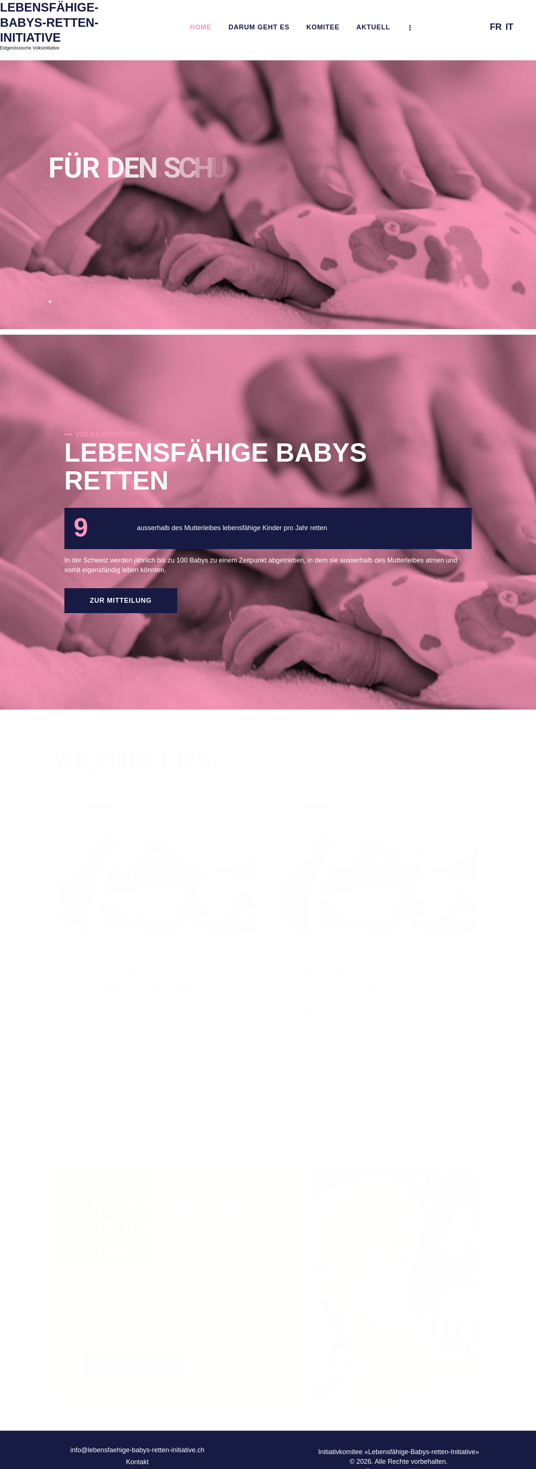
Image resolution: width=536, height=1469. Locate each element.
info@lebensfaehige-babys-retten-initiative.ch (137, 1450)
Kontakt (137, 1462)
